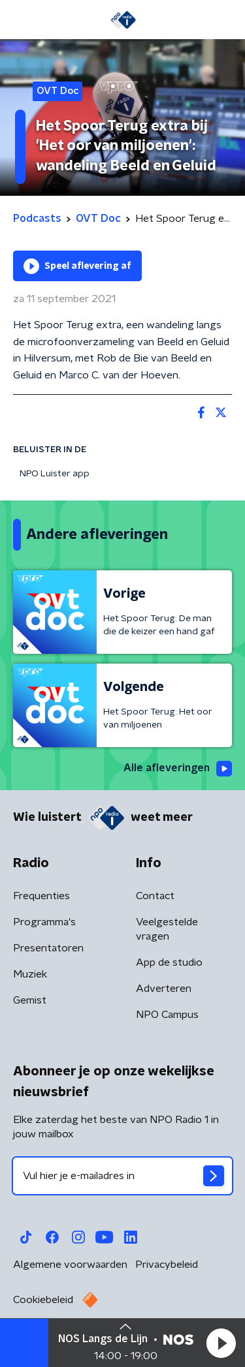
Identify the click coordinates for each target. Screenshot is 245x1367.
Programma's (44, 922)
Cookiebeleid (43, 1300)
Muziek (30, 974)
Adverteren (163, 988)
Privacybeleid (166, 1264)
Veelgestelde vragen (167, 929)
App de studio (169, 962)
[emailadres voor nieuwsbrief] (122, 1176)
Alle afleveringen (177, 768)
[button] (221, 1343)
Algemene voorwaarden (70, 1264)
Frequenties (41, 896)
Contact (155, 896)
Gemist (29, 1000)
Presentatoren (48, 948)
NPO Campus (167, 1014)
